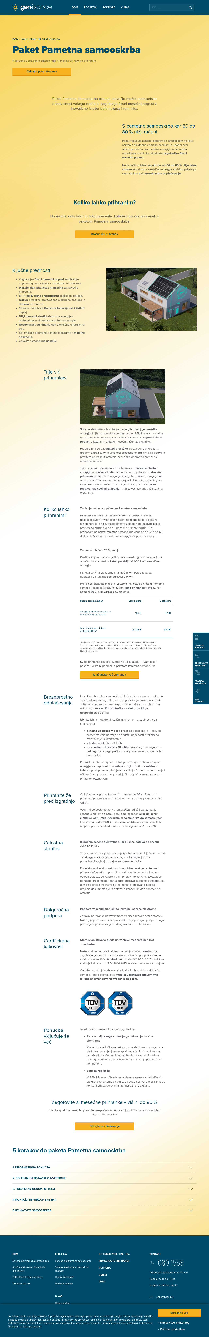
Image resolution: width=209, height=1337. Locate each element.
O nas (58, 1296)
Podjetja (61, 1254)
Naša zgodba (62, 1303)
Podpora (105, 1267)
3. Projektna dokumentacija (34, 1189)
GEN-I (102, 1281)
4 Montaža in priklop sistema (34, 1199)
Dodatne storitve (21, 1283)
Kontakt (155, 1254)
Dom (15, 1254)
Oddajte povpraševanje (42, 71)
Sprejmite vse (179, 1312)
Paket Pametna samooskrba (27, 1277)
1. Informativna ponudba (31, 1167)
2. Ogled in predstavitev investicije (39, 1178)
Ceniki (103, 1274)
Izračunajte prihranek (104, 234)
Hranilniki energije (64, 1277)
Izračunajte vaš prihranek (109, 674)
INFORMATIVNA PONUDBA (114, 1254)
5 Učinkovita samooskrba (32, 1210)
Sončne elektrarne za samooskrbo (30, 1261)
